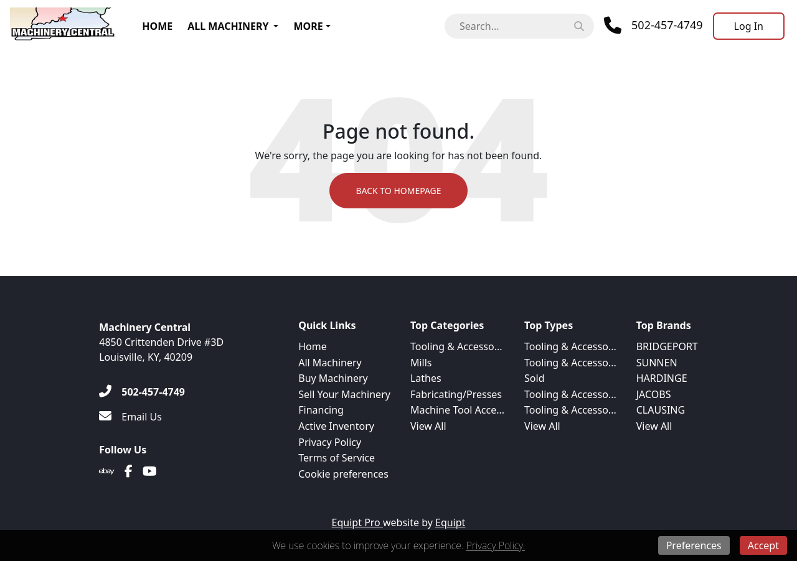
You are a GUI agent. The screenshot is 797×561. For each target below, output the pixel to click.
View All (428, 426)
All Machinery (227, 26)
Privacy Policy (329, 442)
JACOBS (653, 394)
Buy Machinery (332, 378)
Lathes (425, 378)
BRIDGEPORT (667, 346)
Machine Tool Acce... (457, 410)
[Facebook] (129, 471)
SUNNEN (656, 362)
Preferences (694, 545)
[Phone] (653, 25)
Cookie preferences (343, 474)
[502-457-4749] (142, 392)
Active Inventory (336, 426)
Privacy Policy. (495, 545)
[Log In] (749, 26)
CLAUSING (660, 410)
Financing (321, 410)
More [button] (308, 26)
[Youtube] (150, 471)
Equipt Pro (357, 522)
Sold (534, 378)
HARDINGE (661, 378)
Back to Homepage (398, 191)
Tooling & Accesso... (456, 346)
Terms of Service (336, 458)
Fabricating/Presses (456, 394)
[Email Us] (130, 417)
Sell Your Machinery (344, 394)
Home (157, 26)
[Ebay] (107, 471)
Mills (421, 362)
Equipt (450, 522)
